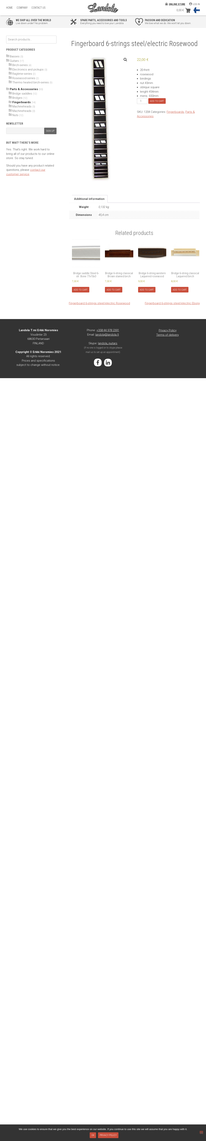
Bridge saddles (22, 93)
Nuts (15, 115)
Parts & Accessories (24, 89)
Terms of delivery (167, 335)
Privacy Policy (167, 330)
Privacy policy (108, 1135)
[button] (125, 59)
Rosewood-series (23, 78)
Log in (196, 4)
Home (9, 7)
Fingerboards (175, 112)
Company (22, 7)
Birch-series (20, 65)
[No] (201, 1132)
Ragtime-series (22, 73)
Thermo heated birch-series (30, 82)
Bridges (17, 98)
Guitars (14, 61)
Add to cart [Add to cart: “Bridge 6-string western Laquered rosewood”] (147, 289)
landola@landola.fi (107, 334)
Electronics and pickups (28, 69)
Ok (92, 1135)
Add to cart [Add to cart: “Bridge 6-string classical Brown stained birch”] (114, 289)
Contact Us (38, 7)
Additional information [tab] (89, 199)
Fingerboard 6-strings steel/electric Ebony (172, 303)
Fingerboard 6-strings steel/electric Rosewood (99, 303)
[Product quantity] (142, 101)
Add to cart (157, 101)
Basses (14, 56)
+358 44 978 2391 (107, 330)
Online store (177, 4)
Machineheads (21, 106)
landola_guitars (107, 343)
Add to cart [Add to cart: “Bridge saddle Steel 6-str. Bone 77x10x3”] (81, 289)
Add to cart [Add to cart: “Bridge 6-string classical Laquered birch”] (180, 289)
